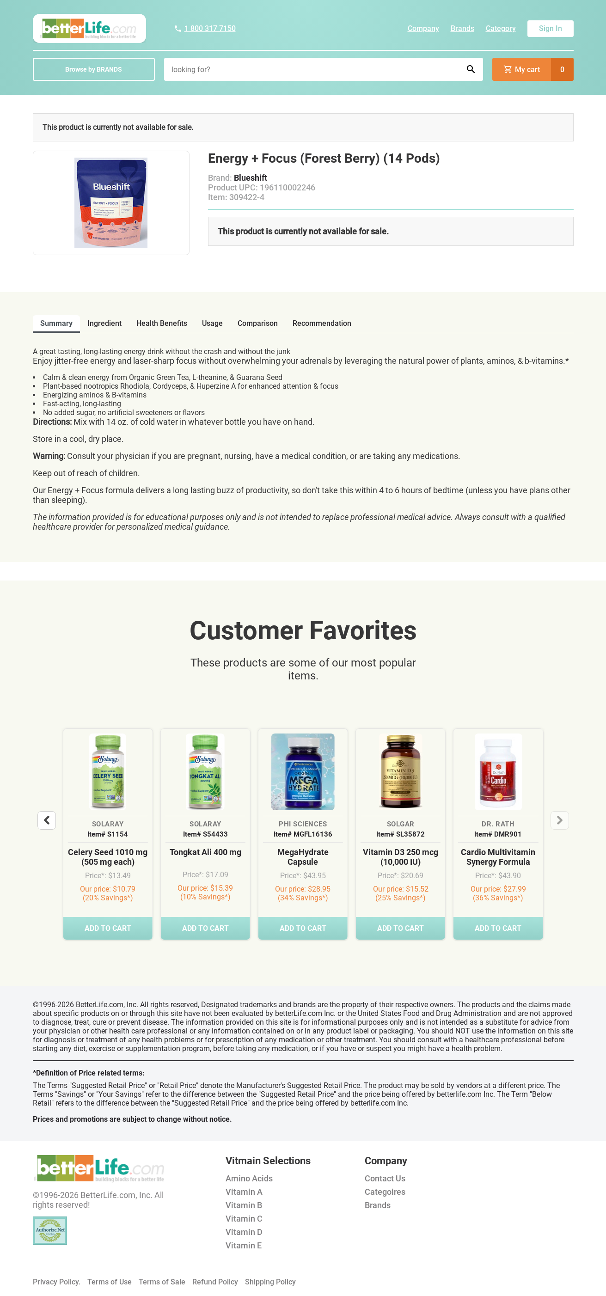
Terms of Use (109, 1282)
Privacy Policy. (56, 1282)
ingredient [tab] (104, 323)
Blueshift (250, 178)
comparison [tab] (258, 323)
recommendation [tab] (322, 323)
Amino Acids (249, 1178)
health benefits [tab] (161, 323)
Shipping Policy (270, 1282)
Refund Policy (215, 1282)
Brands (462, 28)
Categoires (385, 1192)
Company (423, 28)
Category (501, 28)
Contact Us (385, 1178)
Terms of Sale (162, 1282)
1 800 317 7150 (205, 28)
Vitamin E (244, 1245)
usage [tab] (212, 323)
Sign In (550, 28)
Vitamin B (244, 1205)
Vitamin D (244, 1232)
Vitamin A (244, 1192)
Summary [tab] (56, 323)
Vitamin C (244, 1218)
